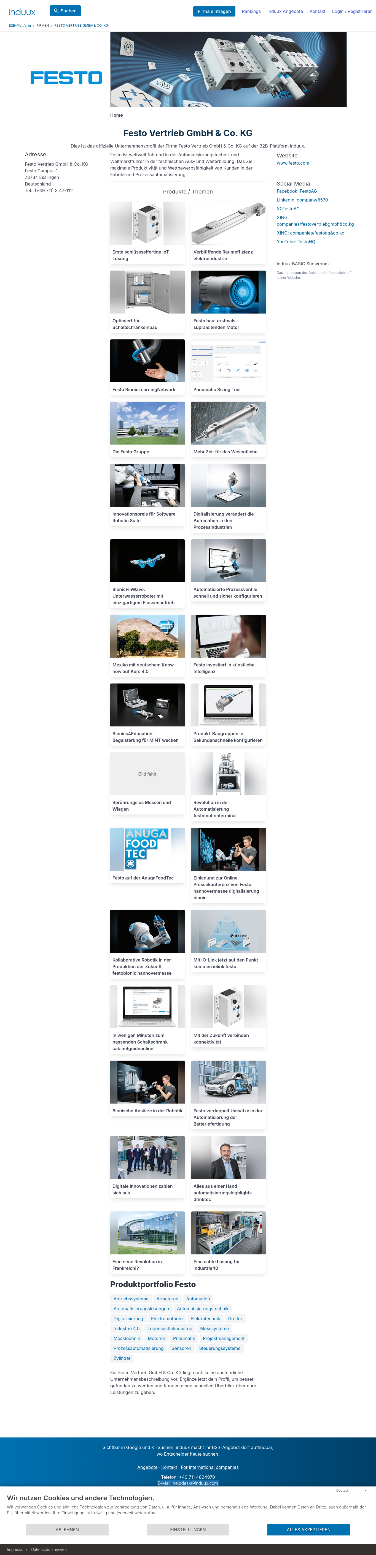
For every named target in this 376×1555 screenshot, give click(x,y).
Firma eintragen (214, 11)
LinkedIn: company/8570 (302, 200)
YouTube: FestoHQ (296, 241)
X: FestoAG (288, 208)
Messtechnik (127, 1338)
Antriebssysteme (131, 1298)
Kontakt (317, 11)
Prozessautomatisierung (139, 1348)
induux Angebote (285, 11)
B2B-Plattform (20, 25)
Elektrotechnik (205, 1318)
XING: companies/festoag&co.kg (311, 233)
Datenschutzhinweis (49, 1549)
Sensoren (181, 1348)
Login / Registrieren (352, 11)
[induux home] (22, 10)
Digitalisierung (128, 1318)
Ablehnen (67, 1529)
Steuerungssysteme (219, 1348)
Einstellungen (188, 1529)
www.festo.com (293, 163)
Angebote (147, 1467)
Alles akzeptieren (309, 1529)
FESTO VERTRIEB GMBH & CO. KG (81, 25)
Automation (198, 1298)
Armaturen (167, 1298)
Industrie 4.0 (127, 1328)
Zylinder (122, 1358)
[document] (188, 1509)
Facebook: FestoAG (297, 191)
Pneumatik (184, 1338)
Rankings (251, 11)
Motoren (156, 1338)
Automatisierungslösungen (141, 1308)
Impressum (17, 1549)
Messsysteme (214, 1328)
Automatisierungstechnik (203, 1308)
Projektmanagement (224, 1338)
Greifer (235, 1318)
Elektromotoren (167, 1318)
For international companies (210, 1467)
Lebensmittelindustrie (169, 1328)
